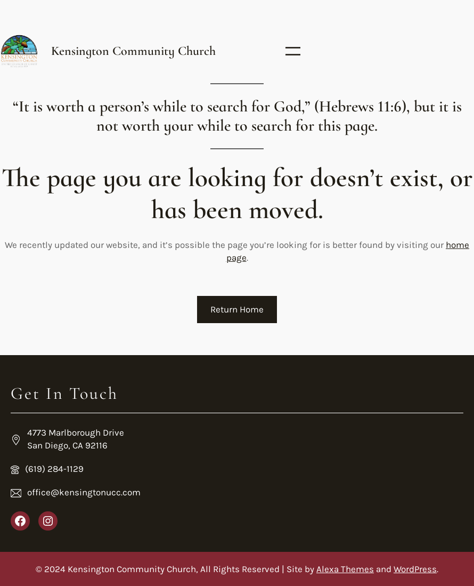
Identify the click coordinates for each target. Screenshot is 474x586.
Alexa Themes (345, 569)
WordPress (415, 569)
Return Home (237, 309)
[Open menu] (293, 51)
